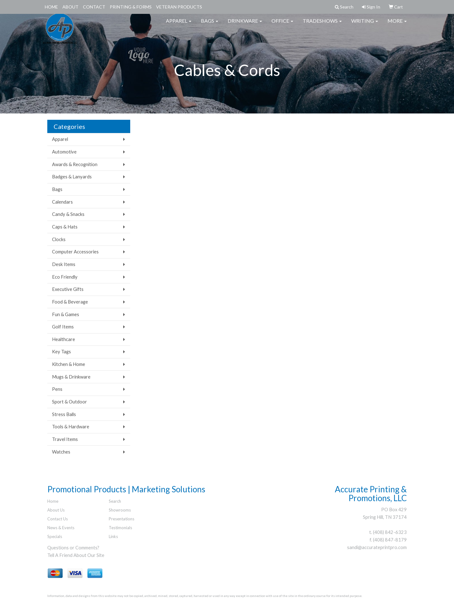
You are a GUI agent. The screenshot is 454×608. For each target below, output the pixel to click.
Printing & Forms (131, 6)
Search (115, 501)
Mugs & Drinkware (71, 376)
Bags (209, 25)
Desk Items (63, 264)
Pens (57, 389)
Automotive (64, 151)
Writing (364, 25)
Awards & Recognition (74, 164)
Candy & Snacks (68, 214)
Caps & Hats (65, 226)
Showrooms (120, 509)
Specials (54, 536)
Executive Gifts (68, 289)
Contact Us (57, 518)
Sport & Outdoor (69, 401)
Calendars (62, 202)
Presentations (121, 518)
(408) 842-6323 (390, 532)
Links (113, 536)
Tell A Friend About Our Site (75, 555)
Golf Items (63, 326)
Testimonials (120, 527)
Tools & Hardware (70, 426)
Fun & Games (65, 314)
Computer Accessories (75, 251)
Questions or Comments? (73, 547)
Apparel (178, 25)
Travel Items (65, 439)
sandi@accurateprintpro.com (377, 547)
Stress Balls (64, 414)
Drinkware (245, 25)
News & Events (60, 527)
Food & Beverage (70, 301)
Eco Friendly (65, 277)
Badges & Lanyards (72, 176)
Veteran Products (179, 6)
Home (51, 6)
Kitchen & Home (68, 364)
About (70, 6)
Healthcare (63, 339)
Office (282, 25)
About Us (56, 509)
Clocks (59, 239)
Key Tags (61, 351)
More (397, 25)
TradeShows (322, 25)
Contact (94, 6)
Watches (61, 452)
